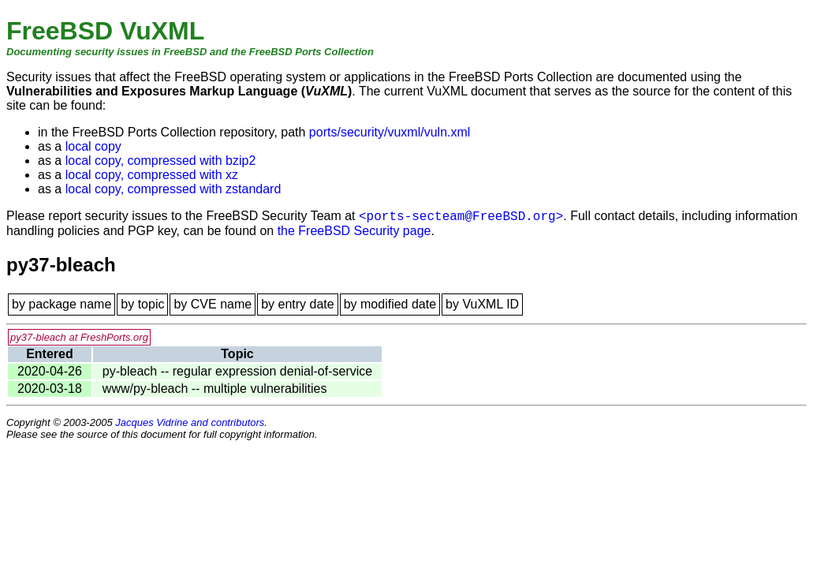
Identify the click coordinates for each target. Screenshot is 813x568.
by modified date (390, 304)
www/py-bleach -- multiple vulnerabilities (215, 388)
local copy (93, 146)
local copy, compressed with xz (151, 174)
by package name (61, 304)
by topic (142, 304)
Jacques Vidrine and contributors (189, 422)
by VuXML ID (482, 304)
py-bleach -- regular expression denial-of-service (237, 371)
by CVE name (212, 304)
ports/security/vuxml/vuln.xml (390, 132)
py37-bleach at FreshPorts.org (79, 337)
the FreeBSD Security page (354, 230)
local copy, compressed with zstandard (173, 189)
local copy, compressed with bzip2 (160, 160)
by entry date (297, 304)
